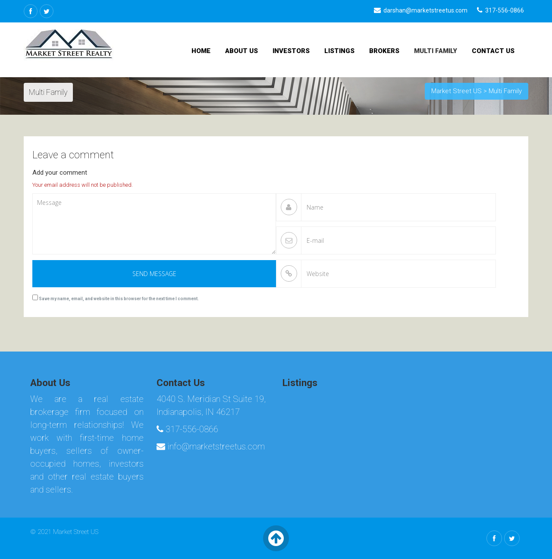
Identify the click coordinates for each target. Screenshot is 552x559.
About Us (241, 51)
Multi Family (435, 51)
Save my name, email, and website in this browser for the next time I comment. (119, 298)
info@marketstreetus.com (211, 446)
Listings (339, 51)
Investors (291, 51)
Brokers (384, 51)
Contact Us (493, 51)
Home (200, 51)
